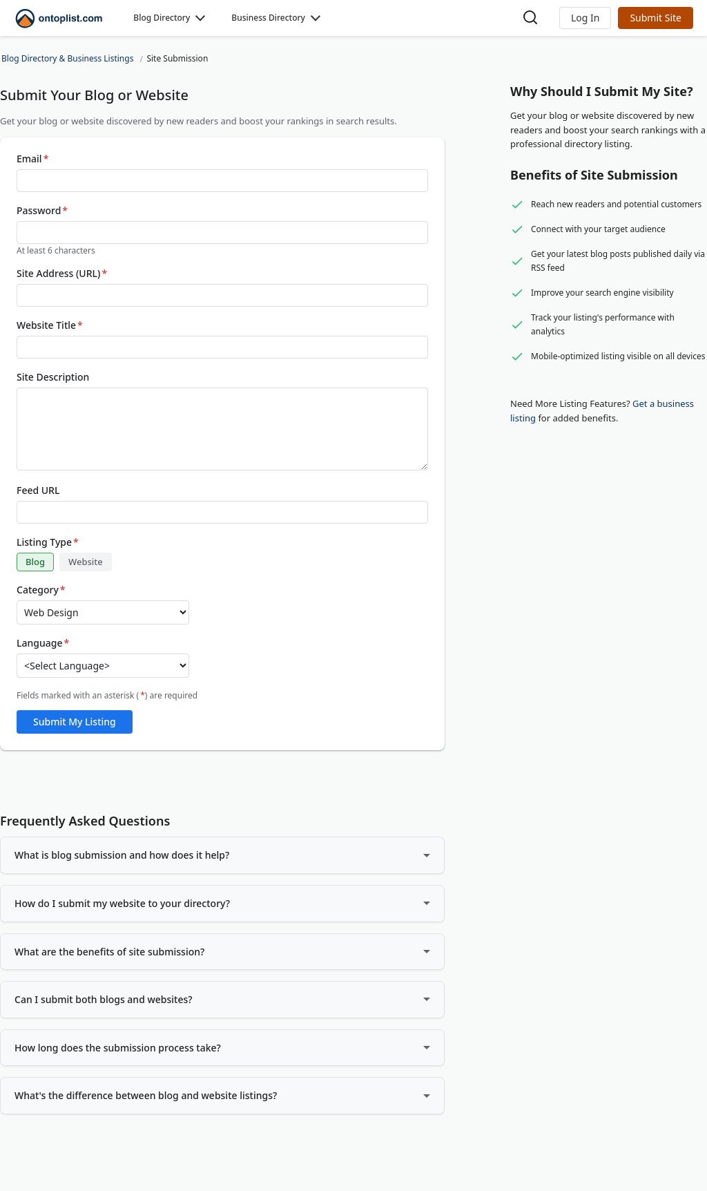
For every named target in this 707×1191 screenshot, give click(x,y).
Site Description (53, 377)
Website (85, 561)
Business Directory (268, 17)
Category (41, 590)
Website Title (50, 325)
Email (32, 159)
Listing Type (48, 542)
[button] (585, 18)
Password (42, 211)
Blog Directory (161, 17)
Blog (35, 561)
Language (43, 643)
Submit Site (655, 17)
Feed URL (38, 490)
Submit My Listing (74, 721)
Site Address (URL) (62, 273)
